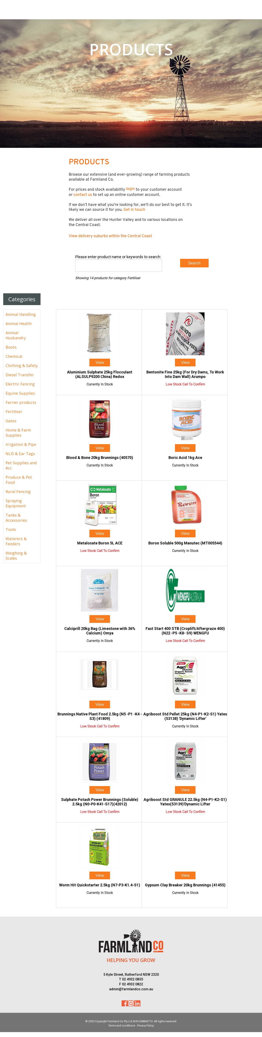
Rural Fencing (18, 491)
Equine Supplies (20, 393)
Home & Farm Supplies (18, 432)
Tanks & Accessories (16, 518)
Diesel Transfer (20, 374)
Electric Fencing (20, 384)
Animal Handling (21, 314)
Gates (11, 420)
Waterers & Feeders (16, 541)
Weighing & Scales (16, 555)
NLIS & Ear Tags (20, 453)
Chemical (14, 356)
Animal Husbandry (16, 335)
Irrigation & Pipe (21, 444)
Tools (11, 529)
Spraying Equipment (16, 503)
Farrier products (21, 402)
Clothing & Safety (22, 365)
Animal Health (19, 323)
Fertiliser (14, 411)
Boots (11, 347)
